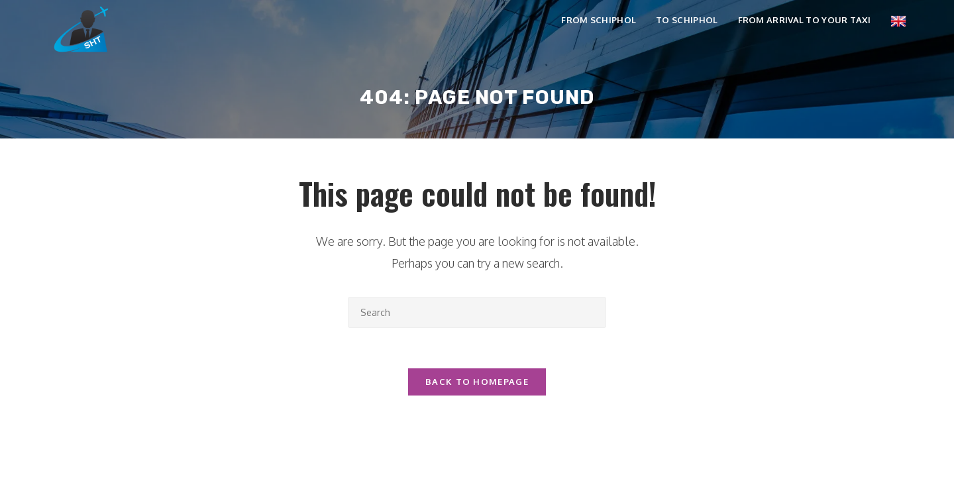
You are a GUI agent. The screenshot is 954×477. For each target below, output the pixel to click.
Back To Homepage (477, 381)
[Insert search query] (477, 312)
